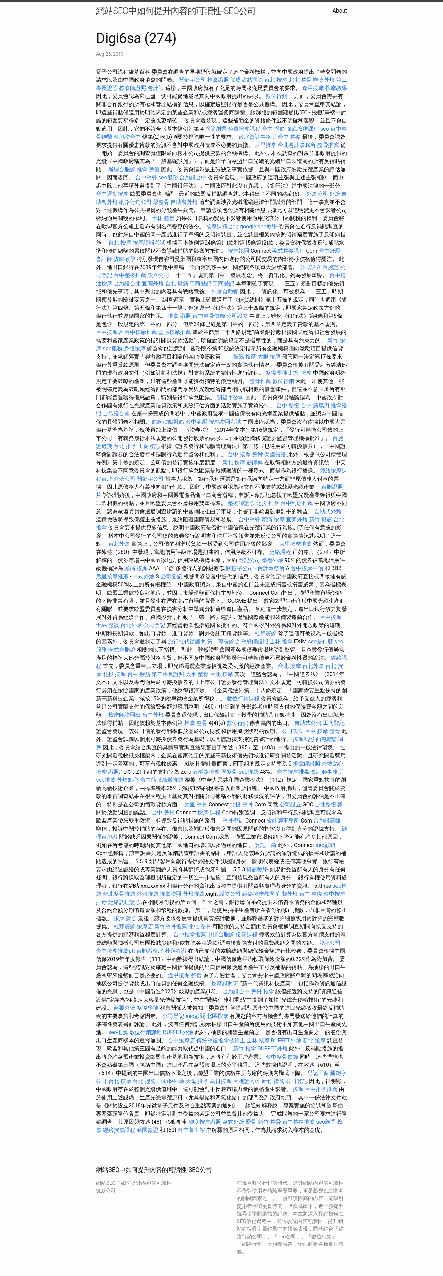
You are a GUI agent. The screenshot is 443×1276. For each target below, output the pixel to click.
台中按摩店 (109, 332)
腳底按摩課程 (302, 128)
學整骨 (161, 202)
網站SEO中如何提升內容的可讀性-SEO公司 (176, 11)
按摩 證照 (107, 772)
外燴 (334, 194)
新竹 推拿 (244, 1048)
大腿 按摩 (269, 356)
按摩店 (145, 926)
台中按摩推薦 (140, 332)
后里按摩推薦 (112, 576)
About (339, 10)
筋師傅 (255, 462)
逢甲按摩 (313, 88)
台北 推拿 (125, 446)
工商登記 (200, 283)
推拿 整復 (148, 169)
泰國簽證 (275, 454)
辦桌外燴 (324, 80)
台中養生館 (191, 1130)
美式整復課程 (288, 251)
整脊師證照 (132, 88)
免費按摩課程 (244, 128)
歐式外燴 (233, 1122)
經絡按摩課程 (119, 1130)
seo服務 (168, 177)
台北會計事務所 (257, 137)
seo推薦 (248, 772)
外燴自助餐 (224, 291)
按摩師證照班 (124, 715)
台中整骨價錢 (208, 316)
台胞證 (331, 267)
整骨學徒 (233, 820)
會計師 (156, 88)
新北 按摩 (233, 462)
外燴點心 (332, 763)
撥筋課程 (246, 934)
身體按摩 (135, 348)
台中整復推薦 (130, 275)
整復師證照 (241, 503)
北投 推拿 (267, 503)
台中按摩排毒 (293, 772)
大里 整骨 (195, 804)
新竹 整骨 (269, 1122)
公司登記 (171, 576)
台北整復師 (328, 804)
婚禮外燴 (272, 560)
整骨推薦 (328, 145)
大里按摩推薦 (295, 544)
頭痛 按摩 (273, 519)
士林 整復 (163, 218)
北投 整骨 (241, 804)
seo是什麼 (320, 641)
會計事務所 (271, 568)
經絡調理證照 (124, 902)
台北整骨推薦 (119, 894)
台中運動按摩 (112, 194)
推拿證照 (218, 80)
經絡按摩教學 (258, 894)
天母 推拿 (197, 1081)
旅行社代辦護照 (187, 641)
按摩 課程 (208, 812)
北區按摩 (217, 1016)
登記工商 (265, 845)
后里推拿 (265, 145)
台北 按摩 (275, 80)
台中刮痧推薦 (297, 503)
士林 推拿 (281, 641)
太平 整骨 (197, 674)
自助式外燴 (328, 511)
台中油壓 (196, 422)
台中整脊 (146, 177)
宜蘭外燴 (153, 283)
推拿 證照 (179, 316)
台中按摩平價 (307, 568)
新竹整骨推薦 (170, 926)
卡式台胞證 (121, 649)
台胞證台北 (127, 283)
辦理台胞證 (121, 169)
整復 (196, 975)
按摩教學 (336, 88)
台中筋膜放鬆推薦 (162, 780)
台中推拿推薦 (189, 934)
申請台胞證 (220, 934)
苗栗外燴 (124, 1008)
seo (324, 128)
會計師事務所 (327, 772)
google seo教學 (258, 226)
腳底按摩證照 (205, 1122)
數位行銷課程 (243, 698)
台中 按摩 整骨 (245, 454)
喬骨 (251, 1122)
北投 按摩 (300, 373)
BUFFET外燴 (178, 1032)
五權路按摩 (206, 772)
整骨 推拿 (262, 991)
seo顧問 (325, 845)
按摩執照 (238, 251)
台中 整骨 (163, 812)
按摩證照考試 (149, 242)
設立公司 (158, 275)
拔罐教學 (124, 259)
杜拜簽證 (265, 633)
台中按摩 (331, 617)
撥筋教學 (257, 869)
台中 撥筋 (273, 128)
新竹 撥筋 (320, 519)
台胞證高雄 (327, 820)
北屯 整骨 (300, 80)
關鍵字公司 (192, 80)
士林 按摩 (258, 1040)
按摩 (298, 1089)
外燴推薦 (147, 894)
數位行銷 (276, 96)
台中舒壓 (330, 251)
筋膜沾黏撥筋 (246, 80)
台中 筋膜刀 (315, 405)
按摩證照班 (224, 983)
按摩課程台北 (222, 226)
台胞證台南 (116, 413)
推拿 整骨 (195, 723)
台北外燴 (119, 544)
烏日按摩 (221, 1081)
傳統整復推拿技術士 (220, 1040)
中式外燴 (143, 576)
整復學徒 (276, 373)
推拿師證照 (306, 763)
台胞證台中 (127, 137)
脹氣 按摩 (244, 356)
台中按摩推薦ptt (115, 951)
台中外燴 (153, 715)
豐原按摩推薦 (174, 332)
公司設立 (310, 267)
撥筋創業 (216, 128)
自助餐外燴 (184, 202)
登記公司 (249, 560)
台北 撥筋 (176, 283)
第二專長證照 (223, 641)
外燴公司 (317, 194)
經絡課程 (280, 552)
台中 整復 (289, 137)
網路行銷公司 (135, 202)
